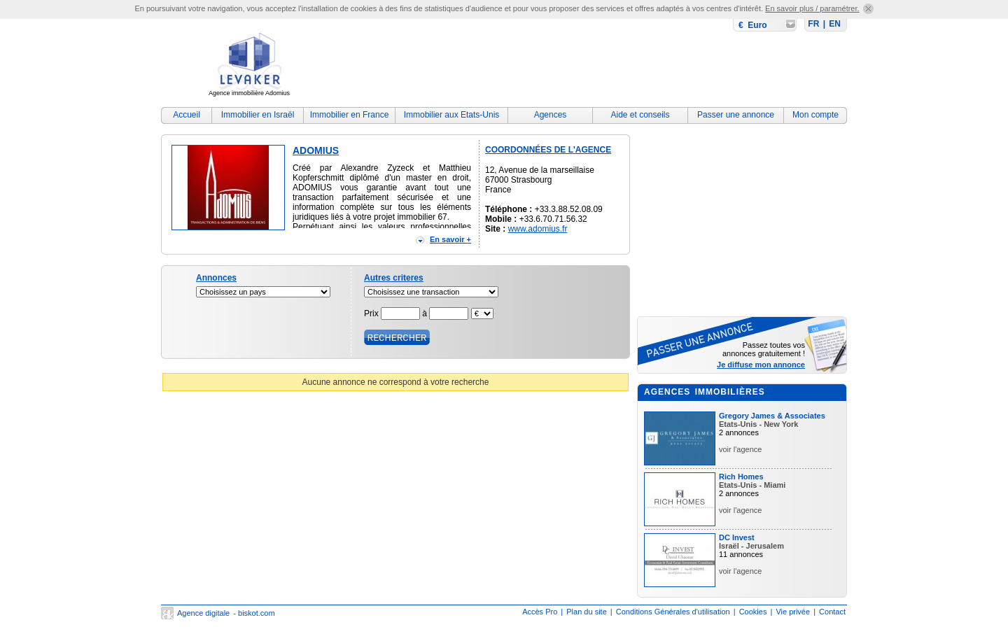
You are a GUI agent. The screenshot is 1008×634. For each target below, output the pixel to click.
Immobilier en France (349, 115)
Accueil (186, 115)
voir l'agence (740, 449)
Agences (550, 115)
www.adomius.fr (538, 229)
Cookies (753, 611)
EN (835, 24)
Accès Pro (539, 611)
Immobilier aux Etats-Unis (452, 115)
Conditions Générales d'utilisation (673, 611)
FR (813, 24)
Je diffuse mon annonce (761, 364)
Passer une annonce (735, 115)
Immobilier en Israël (258, 115)
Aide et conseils (639, 115)
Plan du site (586, 611)
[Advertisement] (592, 66)
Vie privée (793, 611)
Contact (832, 611)
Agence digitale (203, 613)
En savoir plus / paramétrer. (812, 8)
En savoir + (450, 239)
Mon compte (815, 115)
